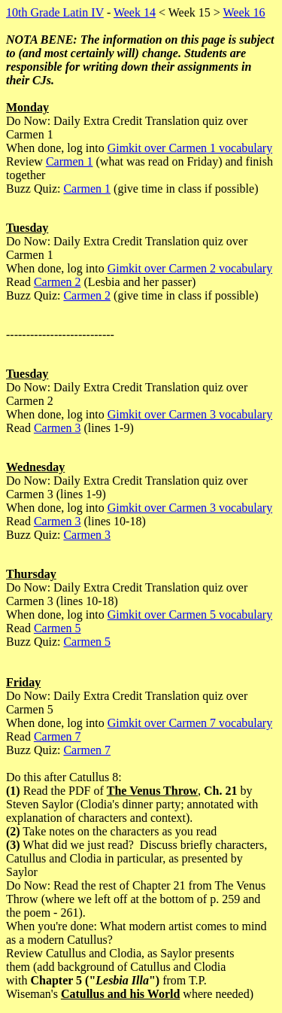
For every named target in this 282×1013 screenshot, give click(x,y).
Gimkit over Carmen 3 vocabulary (190, 414)
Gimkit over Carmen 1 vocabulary (190, 147)
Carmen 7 (57, 736)
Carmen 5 (57, 628)
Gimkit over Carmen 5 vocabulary (190, 614)
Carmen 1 (69, 161)
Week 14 (135, 12)
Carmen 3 (57, 427)
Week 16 (244, 12)
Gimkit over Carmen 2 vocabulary (190, 268)
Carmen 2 (57, 281)
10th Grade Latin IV (55, 12)
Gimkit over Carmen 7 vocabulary (190, 722)
